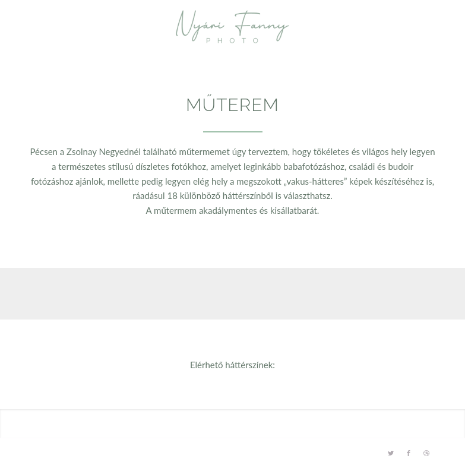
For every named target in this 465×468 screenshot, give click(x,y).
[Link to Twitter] (391, 453)
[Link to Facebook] (408, 453)
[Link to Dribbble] (426, 453)
